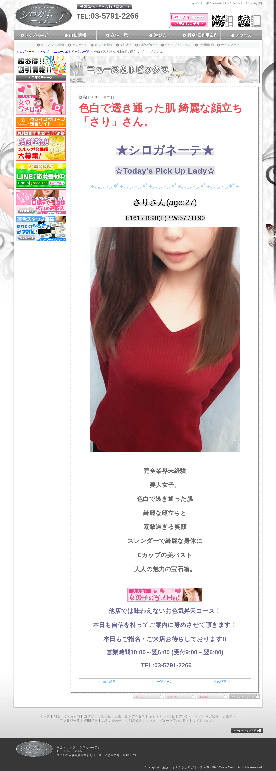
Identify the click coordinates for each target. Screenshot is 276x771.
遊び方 (89, 716)
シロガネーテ (25, 51)
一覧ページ (164, 681)
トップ (44, 51)
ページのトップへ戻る (243, 696)
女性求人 (126, 45)
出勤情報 (204, 696)
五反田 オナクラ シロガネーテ (182, 767)
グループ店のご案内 (178, 45)
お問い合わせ (148, 45)
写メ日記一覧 (70, 720)
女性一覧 (172, 696)
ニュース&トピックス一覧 (71, 51)
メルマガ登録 (103, 45)
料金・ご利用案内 (67, 716)
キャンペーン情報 (53, 45)
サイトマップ (230, 45)
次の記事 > (222, 681)
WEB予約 (91, 720)
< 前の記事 (107, 681)
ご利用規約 (206, 45)
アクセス (138, 716)
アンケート (79, 45)
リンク (151, 720)
